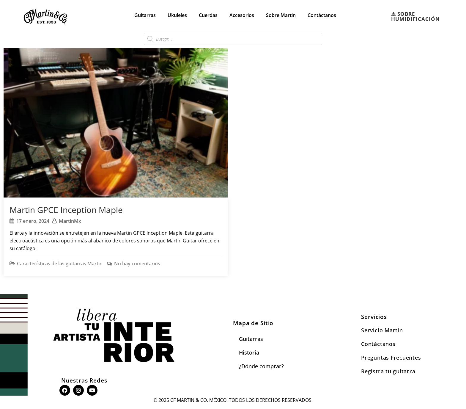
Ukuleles (177, 15)
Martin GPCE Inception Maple (66, 209)
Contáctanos (322, 15)
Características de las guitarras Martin (60, 263)
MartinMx (70, 221)
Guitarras (145, 15)
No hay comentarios (137, 263)
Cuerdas (208, 15)
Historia (249, 352)
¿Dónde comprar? (261, 366)
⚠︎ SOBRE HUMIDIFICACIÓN (415, 16)
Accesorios (241, 15)
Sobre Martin (281, 15)
